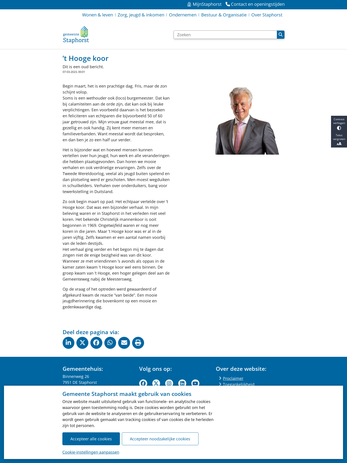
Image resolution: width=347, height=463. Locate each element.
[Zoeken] (225, 35)
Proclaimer (233, 378)
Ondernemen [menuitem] (182, 15)
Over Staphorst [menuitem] (266, 15)
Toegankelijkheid (238, 384)
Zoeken (281, 35)
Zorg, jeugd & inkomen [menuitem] (141, 15)
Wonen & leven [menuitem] (97, 15)
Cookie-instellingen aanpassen (90, 452)
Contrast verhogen (339, 123)
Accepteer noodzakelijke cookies (160, 438)
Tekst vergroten (339, 139)
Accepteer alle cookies (91, 438)
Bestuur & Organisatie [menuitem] (224, 15)
